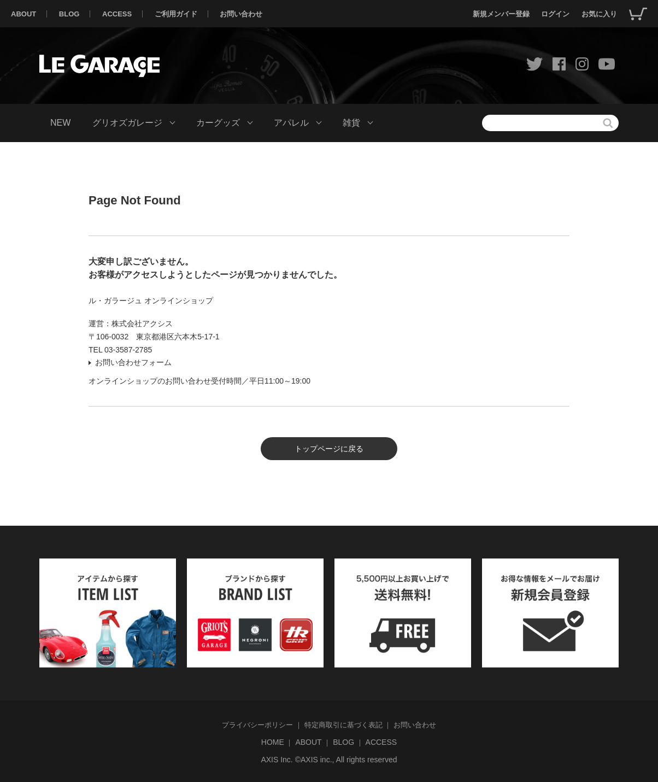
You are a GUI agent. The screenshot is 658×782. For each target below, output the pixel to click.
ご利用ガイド (176, 14)
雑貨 (351, 122)
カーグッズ (218, 122)
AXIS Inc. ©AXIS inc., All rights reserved (329, 759)
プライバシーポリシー (257, 725)
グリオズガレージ (127, 122)
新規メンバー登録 (501, 14)
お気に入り (599, 14)
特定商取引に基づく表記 (343, 725)
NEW (60, 122)
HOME (272, 742)
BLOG (69, 14)
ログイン (555, 14)
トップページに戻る (329, 448)
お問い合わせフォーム (133, 362)
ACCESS (117, 14)
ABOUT (23, 14)
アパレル (291, 122)
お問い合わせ (241, 14)
